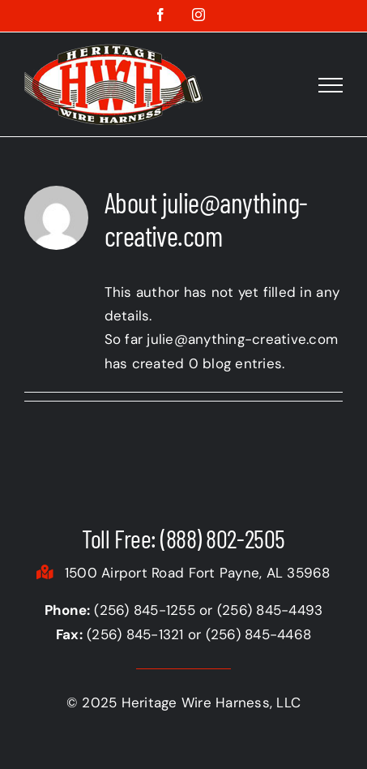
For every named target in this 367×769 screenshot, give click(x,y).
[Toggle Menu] (330, 85)
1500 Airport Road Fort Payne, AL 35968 (183, 573)
